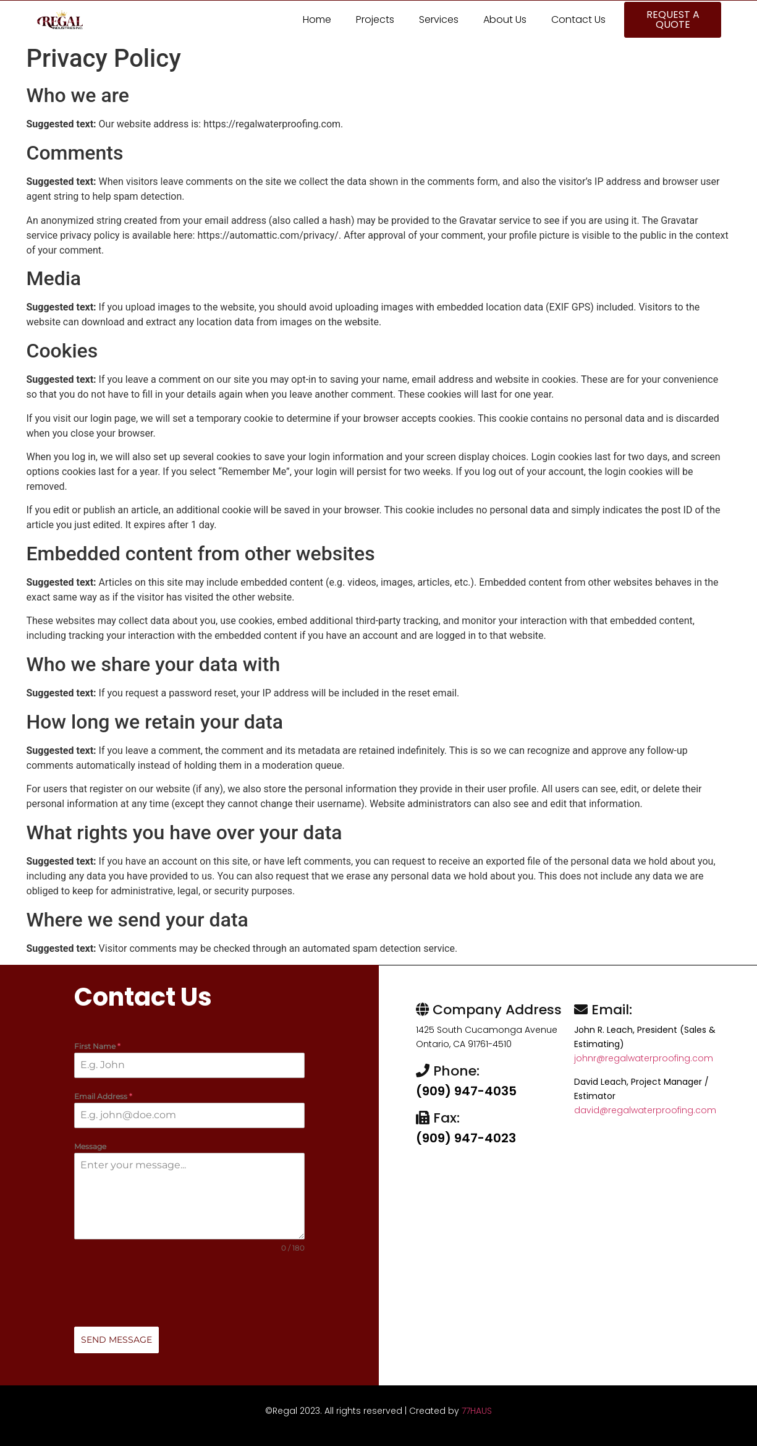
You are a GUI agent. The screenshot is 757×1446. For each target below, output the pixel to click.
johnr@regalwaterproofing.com (643, 1058)
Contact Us (578, 19)
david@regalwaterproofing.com (645, 1110)
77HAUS (477, 1411)
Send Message (116, 1340)
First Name (97, 1046)
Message (90, 1147)
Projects (375, 19)
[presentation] (189, 1291)
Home (317, 19)
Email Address (103, 1097)
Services (439, 19)
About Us (505, 19)
